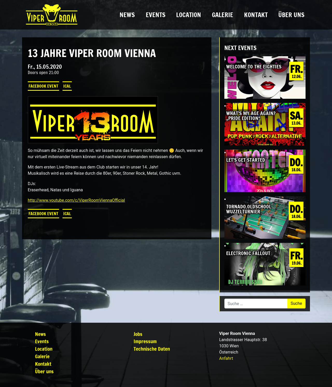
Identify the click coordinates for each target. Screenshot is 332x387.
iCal (67, 86)
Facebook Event (43, 86)
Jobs (138, 333)
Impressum (145, 341)
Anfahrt (226, 358)
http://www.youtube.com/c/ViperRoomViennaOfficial (76, 200)
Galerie (222, 14)
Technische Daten (152, 348)
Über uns (291, 14)
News (127, 14)
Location (188, 14)
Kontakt (256, 14)
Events (155, 14)
